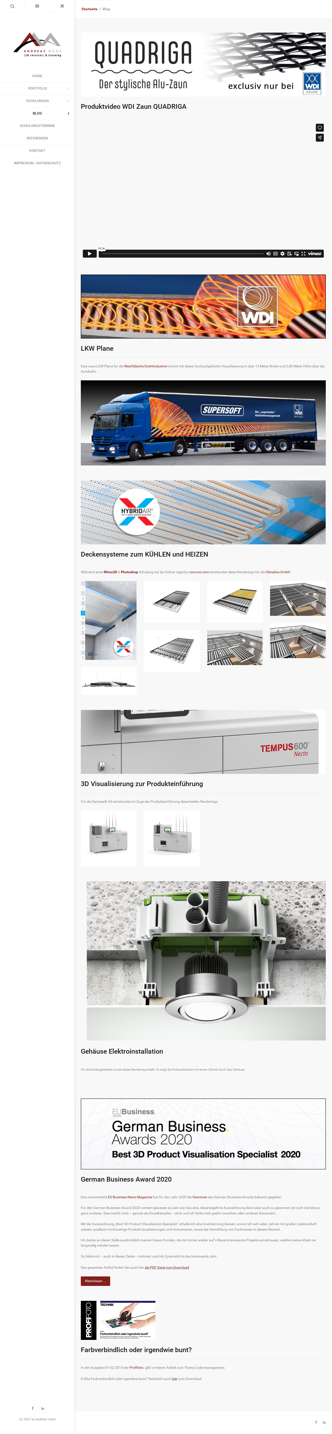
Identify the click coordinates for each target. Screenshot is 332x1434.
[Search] (12, 6)
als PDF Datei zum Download (167, 1267)
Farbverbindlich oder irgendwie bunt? (136, 1350)
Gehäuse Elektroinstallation (122, 1051)
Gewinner (199, 1197)
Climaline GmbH (278, 572)
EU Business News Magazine (130, 1197)
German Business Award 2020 (126, 1179)
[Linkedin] (324, 1422)
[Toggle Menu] (62, 6)
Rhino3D (110, 572)
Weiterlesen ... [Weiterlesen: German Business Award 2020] (95, 1281)
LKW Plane (97, 348)
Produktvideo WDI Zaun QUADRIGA (134, 107)
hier (175, 1379)
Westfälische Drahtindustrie (145, 366)
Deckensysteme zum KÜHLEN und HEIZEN (144, 554)
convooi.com (199, 572)
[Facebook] (316, 1422)
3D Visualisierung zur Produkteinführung (142, 784)
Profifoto (136, 1368)
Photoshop (129, 572)
